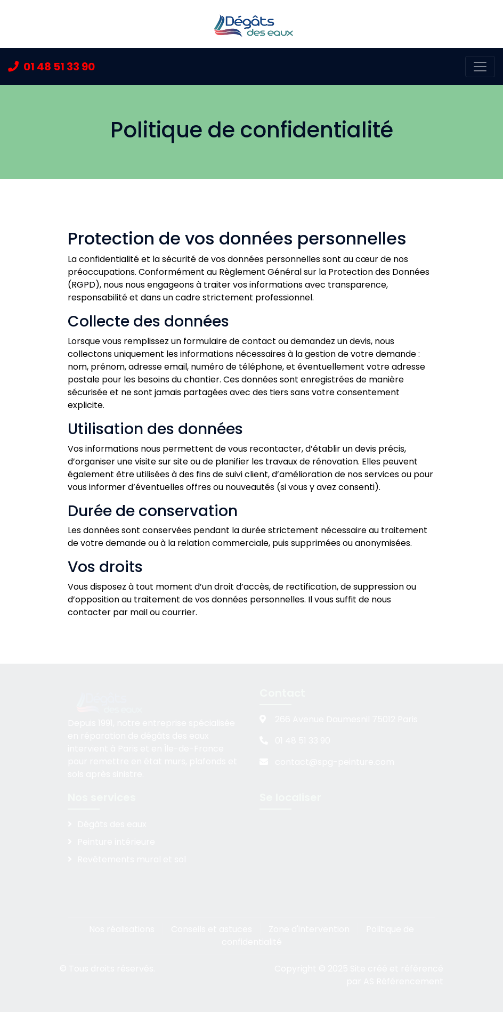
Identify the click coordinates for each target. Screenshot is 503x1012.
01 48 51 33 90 (51, 66)
